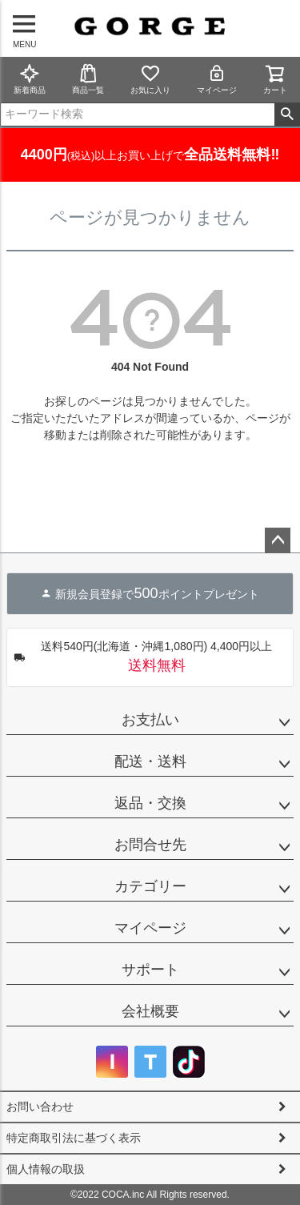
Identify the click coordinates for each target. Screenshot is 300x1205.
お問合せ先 (150, 845)
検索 (286, 114)
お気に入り (150, 78)
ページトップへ (277, 540)
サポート (150, 970)
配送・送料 (150, 761)
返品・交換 (150, 803)
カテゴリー (150, 886)
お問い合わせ (40, 1106)
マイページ (217, 78)
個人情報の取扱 (45, 1169)
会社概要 (150, 1011)
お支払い (150, 720)
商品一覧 (88, 78)
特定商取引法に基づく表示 (73, 1137)
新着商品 (30, 78)
